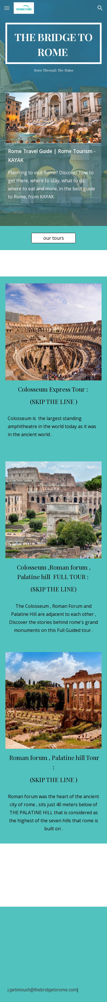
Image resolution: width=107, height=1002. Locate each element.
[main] (53, 43)
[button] (7, 8)
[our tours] (53, 238)
